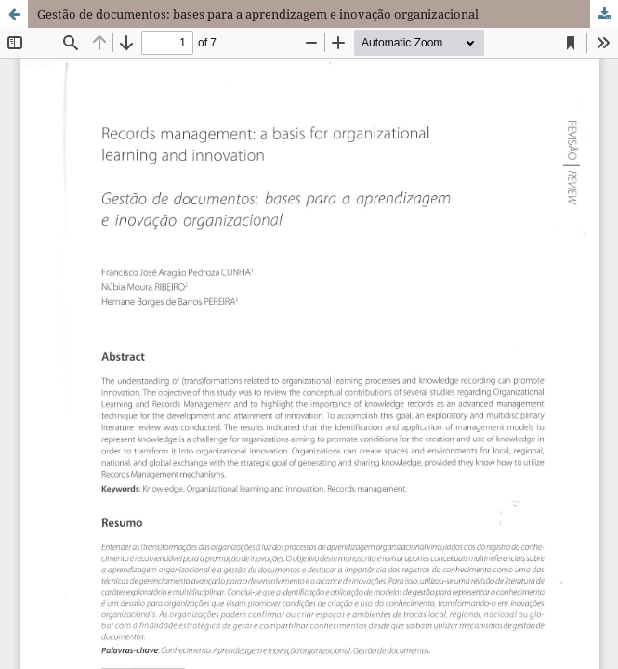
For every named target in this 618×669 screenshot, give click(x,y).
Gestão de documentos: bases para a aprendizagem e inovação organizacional (258, 14)
